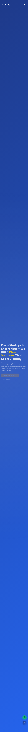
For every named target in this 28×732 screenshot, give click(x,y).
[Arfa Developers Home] (7, 5)
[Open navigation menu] (24, 4)
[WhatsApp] (24, 717)
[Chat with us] (24, 723)
